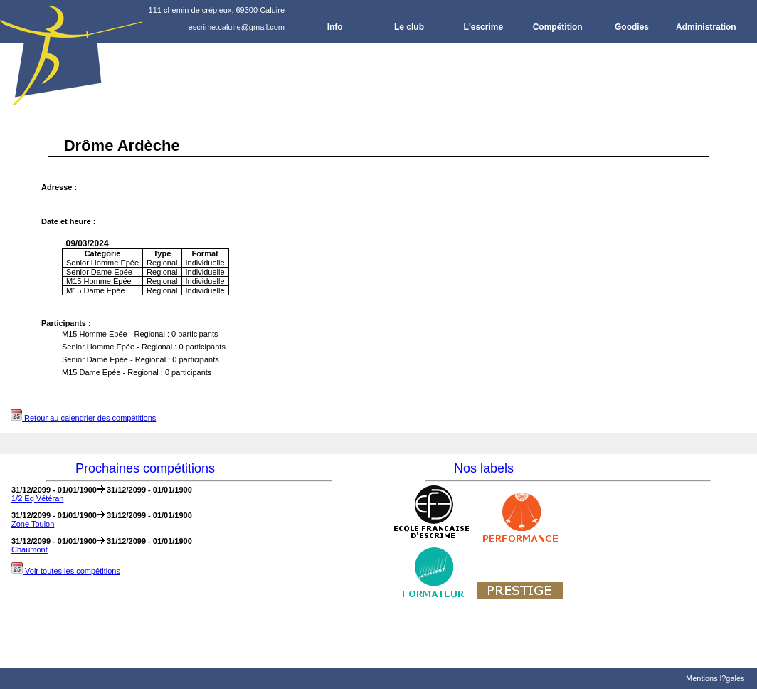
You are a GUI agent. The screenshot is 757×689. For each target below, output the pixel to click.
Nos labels (484, 468)
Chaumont (29, 549)
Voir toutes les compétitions (65, 571)
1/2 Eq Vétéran (37, 498)
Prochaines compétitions (145, 468)
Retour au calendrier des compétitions (83, 418)
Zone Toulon (32, 524)
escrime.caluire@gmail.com (237, 27)
